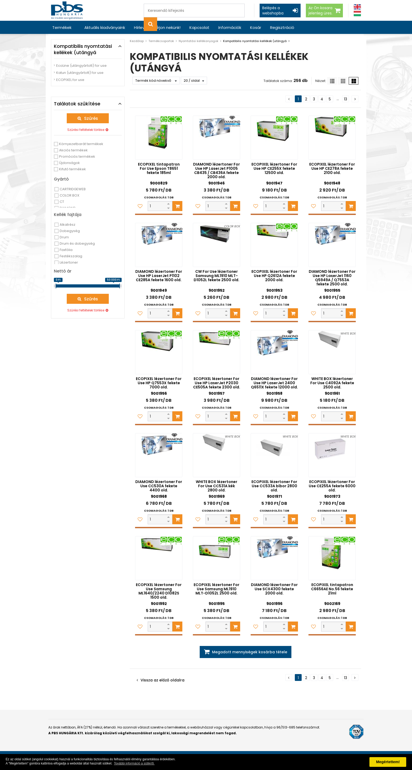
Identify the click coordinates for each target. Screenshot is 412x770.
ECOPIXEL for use (70, 79)
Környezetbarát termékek (81, 143)
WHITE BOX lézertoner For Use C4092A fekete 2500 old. (332, 383)
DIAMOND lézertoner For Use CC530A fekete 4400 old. (158, 486)
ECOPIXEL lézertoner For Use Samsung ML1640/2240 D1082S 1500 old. (159, 591)
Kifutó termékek (72, 169)
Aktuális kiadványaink (104, 27)
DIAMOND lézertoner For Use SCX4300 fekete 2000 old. (274, 589)
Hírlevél (141, 27)
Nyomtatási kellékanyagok (198, 41)
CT (62, 201)
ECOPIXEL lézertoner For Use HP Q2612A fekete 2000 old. (274, 276)
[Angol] (357, 7)
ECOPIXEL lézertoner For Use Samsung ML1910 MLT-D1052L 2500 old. (216, 589)
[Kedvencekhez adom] (140, 206)
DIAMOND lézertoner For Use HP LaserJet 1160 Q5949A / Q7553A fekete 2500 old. (332, 278)
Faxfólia (66, 249)
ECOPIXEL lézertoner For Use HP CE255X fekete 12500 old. (274, 168)
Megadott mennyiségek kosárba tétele (249, 652)
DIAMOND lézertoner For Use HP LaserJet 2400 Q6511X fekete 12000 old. (274, 383)
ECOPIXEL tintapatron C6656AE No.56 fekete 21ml (332, 589)
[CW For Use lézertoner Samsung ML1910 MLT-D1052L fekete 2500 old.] (216, 245)
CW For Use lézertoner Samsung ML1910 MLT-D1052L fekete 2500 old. (216, 276)
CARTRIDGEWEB (73, 189)
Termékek (61, 27)
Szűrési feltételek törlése (85, 129)
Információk (229, 27)
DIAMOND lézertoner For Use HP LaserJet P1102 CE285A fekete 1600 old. (158, 276)
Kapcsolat (199, 27)
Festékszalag (71, 256)
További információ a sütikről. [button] (134, 763)
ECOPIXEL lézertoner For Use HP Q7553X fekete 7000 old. (159, 383)
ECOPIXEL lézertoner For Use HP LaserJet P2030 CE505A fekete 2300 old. (216, 383)
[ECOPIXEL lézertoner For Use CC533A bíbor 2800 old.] (274, 455)
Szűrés (91, 118)
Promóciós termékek (77, 156)
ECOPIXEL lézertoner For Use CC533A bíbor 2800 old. (274, 486)
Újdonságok (69, 162)
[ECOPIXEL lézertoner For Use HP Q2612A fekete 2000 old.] (274, 245)
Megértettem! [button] (388, 762)
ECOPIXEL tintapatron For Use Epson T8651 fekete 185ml (159, 168)
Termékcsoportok (161, 41)
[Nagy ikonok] (353, 81)
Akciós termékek (73, 150)
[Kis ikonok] (343, 81)
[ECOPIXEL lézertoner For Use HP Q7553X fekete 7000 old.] (158, 352)
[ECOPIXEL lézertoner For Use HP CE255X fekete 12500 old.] (274, 138)
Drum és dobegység (77, 243)
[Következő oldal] (355, 98)
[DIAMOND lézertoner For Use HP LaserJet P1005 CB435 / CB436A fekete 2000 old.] (216, 138)
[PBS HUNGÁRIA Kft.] (67, 10)
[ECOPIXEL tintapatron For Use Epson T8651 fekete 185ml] (158, 138)
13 (345, 99)
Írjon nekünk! (169, 27)
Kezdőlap (137, 41)
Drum (64, 237)
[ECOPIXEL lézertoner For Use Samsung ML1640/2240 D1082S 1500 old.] (158, 558)
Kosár (255, 27)
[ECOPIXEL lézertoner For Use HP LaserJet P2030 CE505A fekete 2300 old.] (216, 352)
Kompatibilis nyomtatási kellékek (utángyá (255, 41)
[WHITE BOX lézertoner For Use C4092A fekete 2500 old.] (332, 352)
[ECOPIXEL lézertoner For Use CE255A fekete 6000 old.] (332, 455)
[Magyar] (357, 13)
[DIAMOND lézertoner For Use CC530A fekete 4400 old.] (158, 455)
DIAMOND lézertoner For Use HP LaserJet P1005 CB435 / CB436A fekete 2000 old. (216, 170)
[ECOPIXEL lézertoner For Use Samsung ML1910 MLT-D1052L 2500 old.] (216, 558)
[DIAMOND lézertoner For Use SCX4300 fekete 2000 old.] (274, 558)
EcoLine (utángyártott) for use (81, 65)
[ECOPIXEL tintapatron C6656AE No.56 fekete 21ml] (332, 558)
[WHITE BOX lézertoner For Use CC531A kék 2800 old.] (216, 455)
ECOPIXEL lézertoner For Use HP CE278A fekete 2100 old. (332, 168)
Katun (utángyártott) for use (80, 72)
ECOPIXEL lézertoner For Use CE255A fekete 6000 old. (332, 486)
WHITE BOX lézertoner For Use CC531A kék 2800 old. (216, 486)
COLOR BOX (69, 195)
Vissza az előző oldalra (162, 680)
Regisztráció (282, 27)
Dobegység (70, 230)
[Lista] (332, 81)
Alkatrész (67, 224)
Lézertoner (69, 262)
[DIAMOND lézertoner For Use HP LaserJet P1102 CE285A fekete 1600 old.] (158, 245)
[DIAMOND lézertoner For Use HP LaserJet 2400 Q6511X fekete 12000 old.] (274, 352)
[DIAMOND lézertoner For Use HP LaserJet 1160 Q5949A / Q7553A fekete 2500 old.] (332, 245)
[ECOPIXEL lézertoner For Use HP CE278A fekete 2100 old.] (332, 138)
